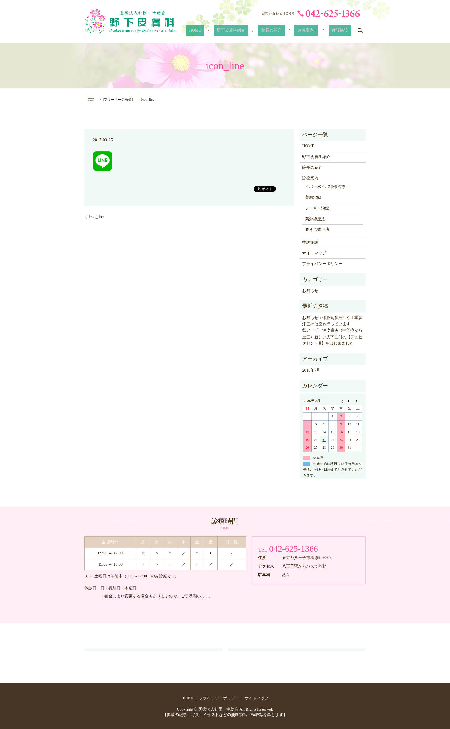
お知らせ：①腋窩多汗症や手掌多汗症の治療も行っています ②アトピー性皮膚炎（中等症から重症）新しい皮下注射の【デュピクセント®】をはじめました (332, 331)
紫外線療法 (315, 219)
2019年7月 (311, 370)
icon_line (96, 217)
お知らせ (310, 291)
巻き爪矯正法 (317, 229)
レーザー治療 (317, 208)
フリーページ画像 (117, 100)
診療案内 (314, 30)
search (360, 30)
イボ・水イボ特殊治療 (325, 187)
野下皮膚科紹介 (255, 30)
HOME (226, 30)
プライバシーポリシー (322, 264)
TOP (91, 100)
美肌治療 (313, 197)
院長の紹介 (287, 30)
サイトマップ (314, 253)
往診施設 (343, 30)
